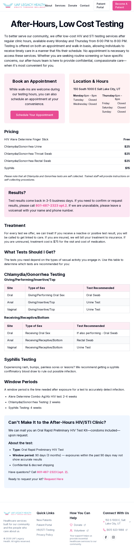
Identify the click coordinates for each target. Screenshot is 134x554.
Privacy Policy (45, 534)
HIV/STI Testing (45, 529)
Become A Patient (121, 5)
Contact (85, 5)
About (48, 5)
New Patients (44, 520)
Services (60, 5)
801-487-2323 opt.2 (51, 205)
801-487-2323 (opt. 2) (52, 472)
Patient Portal (101, 5)
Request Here (53, 479)
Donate (72, 5)
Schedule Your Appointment (34, 115)
